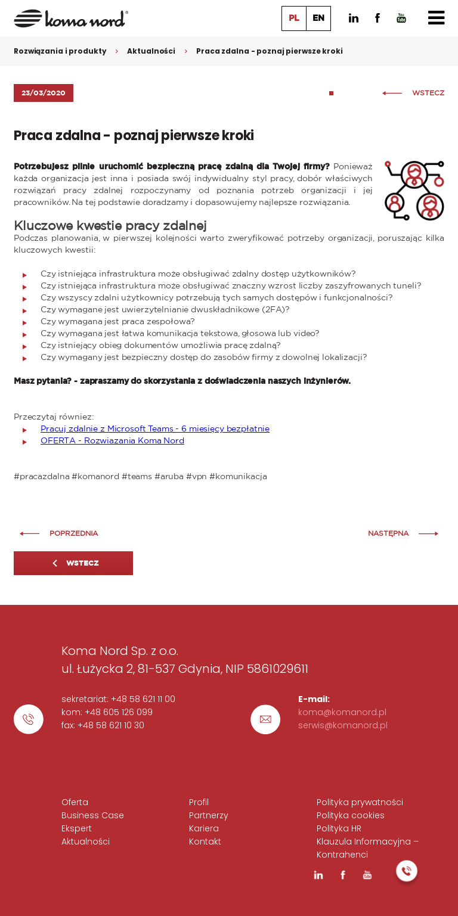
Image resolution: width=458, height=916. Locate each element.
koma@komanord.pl (342, 712)
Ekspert (76, 828)
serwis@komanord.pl (343, 725)
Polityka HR (339, 828)
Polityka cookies (351, 815)
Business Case (92, 815)
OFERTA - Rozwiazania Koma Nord (112, 441)
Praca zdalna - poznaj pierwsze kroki (269, 51)
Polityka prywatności (360, 802)
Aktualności (151, 51)
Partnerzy (208, 815)
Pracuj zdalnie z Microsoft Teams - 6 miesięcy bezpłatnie (155, 429)
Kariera (204, 828)
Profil (199, 802)
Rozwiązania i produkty (60, 51)
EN (318, 18)
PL (294, 18)
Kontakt (205, 841)
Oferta (74, 802)
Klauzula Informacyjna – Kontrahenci (368, 848)
